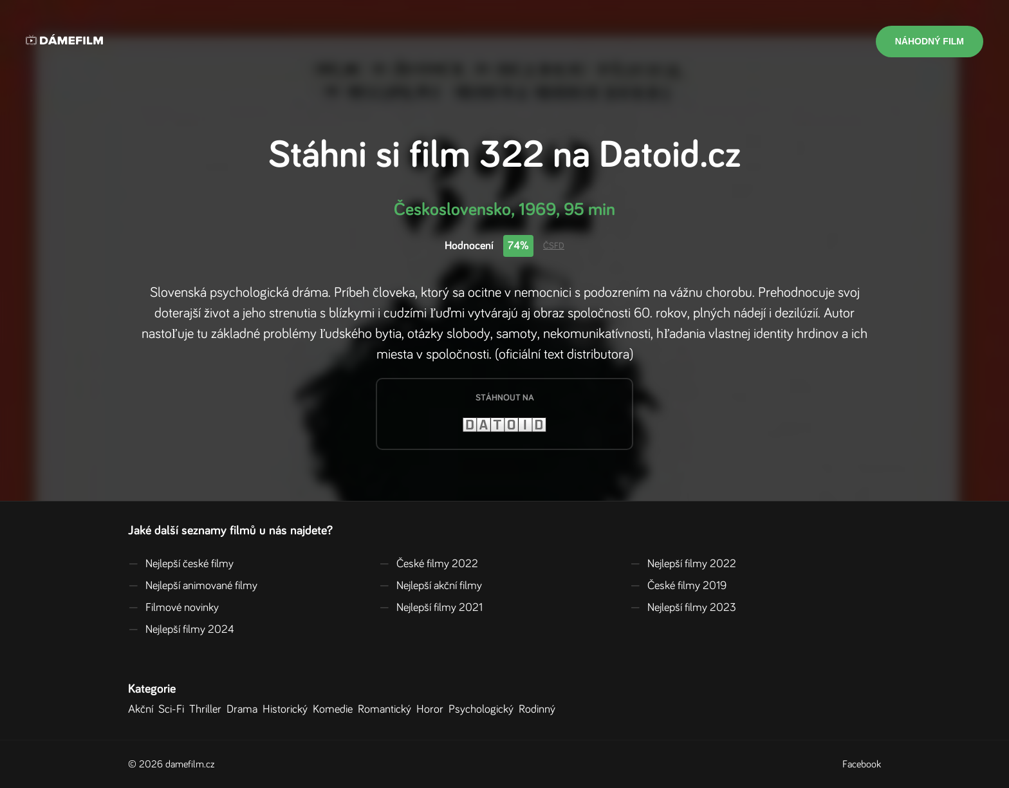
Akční (143, 709)
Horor (432, 709)
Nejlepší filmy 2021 (431, 608)
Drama (245, 709)
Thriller (208, 709)
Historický (288, 709)
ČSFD (553, 245)
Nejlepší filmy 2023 (683, 608)
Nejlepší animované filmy (192, 586)
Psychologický (484, 709)
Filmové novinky (173, 608)
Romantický (387, 709)
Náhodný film (929, 41)
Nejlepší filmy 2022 (683, 564)
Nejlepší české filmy (181, 564)
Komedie (335, 709)
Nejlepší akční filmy (430, 586)
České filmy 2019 (678, 586)
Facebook (861, 764)
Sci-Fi (173, 709)
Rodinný (539, 709)
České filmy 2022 (428, 564)
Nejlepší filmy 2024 (181, 630)
